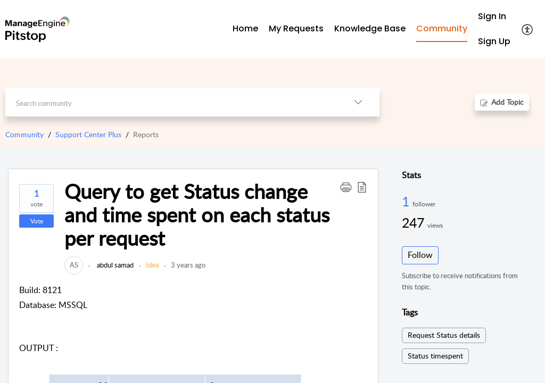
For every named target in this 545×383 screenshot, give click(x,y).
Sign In (492, 16)
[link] (73, 265)
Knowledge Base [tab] (370, 28)
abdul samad (114, 265)
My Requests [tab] (296, 28)
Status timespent (435, 356)
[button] (528, 29)
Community (24, 134)
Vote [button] (36, 221)
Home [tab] (245, 28)
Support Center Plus (88, 134)
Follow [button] (420, 255)
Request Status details (444, 335)
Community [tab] (441, 28)
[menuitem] (494, 16)
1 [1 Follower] (407, 201)
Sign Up (494, 41)
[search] (170, 102)
